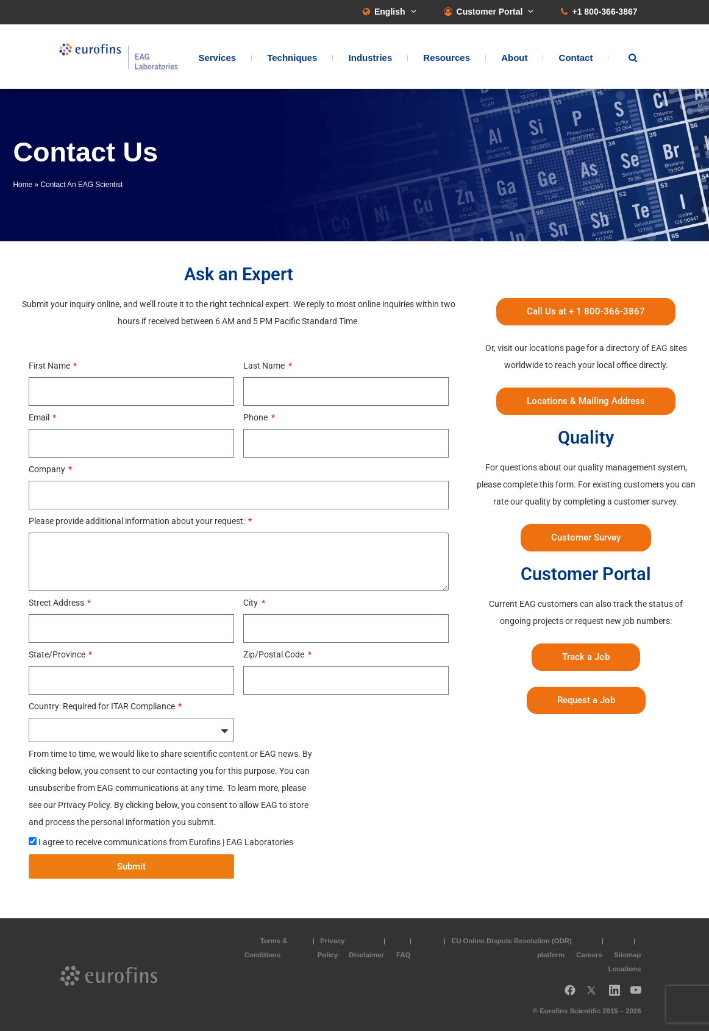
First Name (50, 365)
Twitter (595, 994)
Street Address (57, 603)
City (251, 603)
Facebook (570, 994)
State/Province (58, 654)
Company (48, 469)
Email (40, 417)
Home (23, 184)
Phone (256, 417)
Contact (576, 58)
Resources (446, 58)
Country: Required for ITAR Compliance (103, 706)
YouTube (639, 994)
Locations (624, 968)
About (514, 58)
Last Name (265, 365)
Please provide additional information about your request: (138, 521)
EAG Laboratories (120, 57)
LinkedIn (618, 994)
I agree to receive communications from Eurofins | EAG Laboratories (165, 842)
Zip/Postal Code (274, 654)
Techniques (292, 58)
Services (217, 58)
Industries (371, 58)
